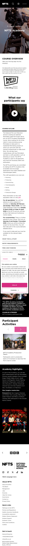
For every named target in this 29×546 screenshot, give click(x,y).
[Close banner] (26, 254)
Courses (12, 26)
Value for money (6, 495)
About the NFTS (6, 484)
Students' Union (6, 520)
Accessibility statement (8, 514)
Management (6, 488)
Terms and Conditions (8, 522)
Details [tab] (14, 259)
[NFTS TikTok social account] (17, 472)
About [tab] (23, 259)
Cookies (4, 524)
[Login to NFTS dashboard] (18, 4)
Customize (14, 290)
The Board (5, 486)
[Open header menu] (24, 4)
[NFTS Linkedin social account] (22, 472)
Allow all (14, 285)
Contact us (5, 499)
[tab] (14, 128)
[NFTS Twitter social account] (13, 472)
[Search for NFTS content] (13, 4)
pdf (19, 197)
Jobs (3, 490)
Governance (5, 497)
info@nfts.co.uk (6, 539)
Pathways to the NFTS (8, 507)
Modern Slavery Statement (9, 516)
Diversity (4, 492)
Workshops (18, 26)
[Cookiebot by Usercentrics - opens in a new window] (18, 255)
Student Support (7, 518)
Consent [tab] (5, 259)
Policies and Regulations (9, 510)
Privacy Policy (6, 501)
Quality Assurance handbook (10, 512)
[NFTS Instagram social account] (3, 472)
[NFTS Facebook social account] (8, 472)
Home (7, 26)
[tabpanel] (14, 184)
